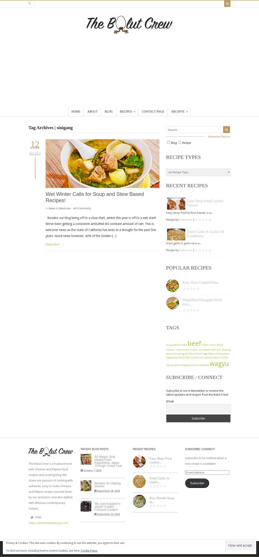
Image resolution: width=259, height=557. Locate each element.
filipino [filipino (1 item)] (212, 353)
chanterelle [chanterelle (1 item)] (182, 349)
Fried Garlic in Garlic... (159, 480)
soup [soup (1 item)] (200, 365)
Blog (174, 143)
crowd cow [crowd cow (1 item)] (196, 349)
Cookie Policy (89, 550)
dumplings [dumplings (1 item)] (179, 353)
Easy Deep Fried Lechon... (160, 460)
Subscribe (197, 483)
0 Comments (83, 208)
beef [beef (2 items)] (194, 343)
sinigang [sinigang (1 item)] (185, 365)
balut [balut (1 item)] (184, 344)
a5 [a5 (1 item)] (167, 344)
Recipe (186, 143)
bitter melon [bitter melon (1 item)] (209, 344)
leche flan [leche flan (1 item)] (184, 357)
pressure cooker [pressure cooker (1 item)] (219, 357)
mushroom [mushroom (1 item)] (196, 357)
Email (170, 401)
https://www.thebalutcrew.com (48, 523)
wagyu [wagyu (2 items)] (219, 363)
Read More (52, 244)
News (52, 208)
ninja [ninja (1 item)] (206, 357)
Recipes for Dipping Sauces (107, 484)
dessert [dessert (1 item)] (207, 349)
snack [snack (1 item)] (193, 365)
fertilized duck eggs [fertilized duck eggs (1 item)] (196, 353)
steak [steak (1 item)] (206, 365)
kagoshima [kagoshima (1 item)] (172, 357)
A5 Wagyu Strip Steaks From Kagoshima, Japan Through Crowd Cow (108, 461)
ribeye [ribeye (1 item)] (169, 365)
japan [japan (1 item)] (226, 353)
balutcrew (65, 208)
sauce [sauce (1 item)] (177, 365)
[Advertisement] (130, 66)
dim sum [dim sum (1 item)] (216, 349)
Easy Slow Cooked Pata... (201, 282)
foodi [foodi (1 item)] (219, 353)
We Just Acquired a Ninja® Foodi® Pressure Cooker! (107, 506)
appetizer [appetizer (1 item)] (175, 344)
